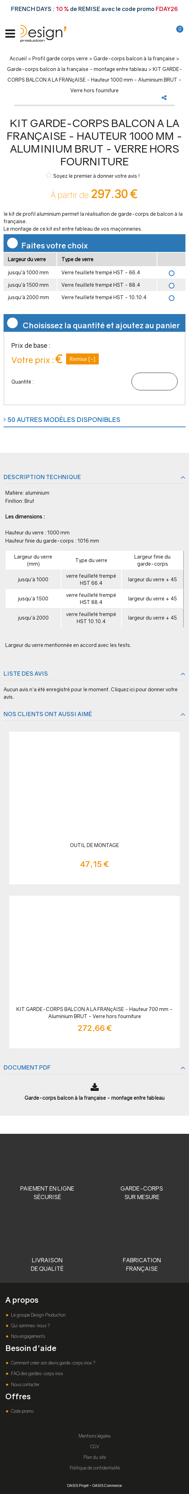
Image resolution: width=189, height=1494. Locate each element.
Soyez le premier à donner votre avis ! (93, 175)
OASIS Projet (77, 1485)
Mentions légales (94, 1436)
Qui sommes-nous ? (30, 1325)
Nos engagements (27, 1336)
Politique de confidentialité (95, 1468)
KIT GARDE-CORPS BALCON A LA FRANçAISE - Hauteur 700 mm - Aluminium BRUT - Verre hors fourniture (94, 1012)
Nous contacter (24, 1384)
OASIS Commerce (107, 1485)
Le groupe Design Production (38, 1315)
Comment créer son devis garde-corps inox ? (52, 1363)
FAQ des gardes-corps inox (36, 1373)
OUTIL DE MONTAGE (94, 845)
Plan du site (94, 1457)
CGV (94, 1446)
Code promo (21, 1411)
